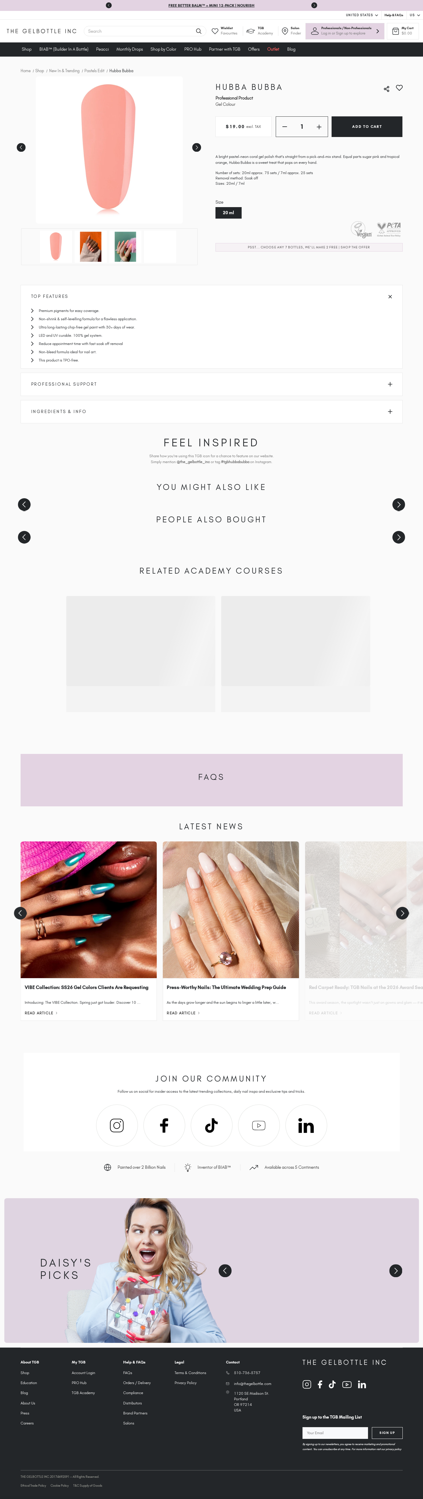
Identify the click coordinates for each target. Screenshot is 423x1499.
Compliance (133, 1393)
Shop (26, 49)
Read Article (41, 1013)
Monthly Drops (129, 49)
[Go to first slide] (314, 5)
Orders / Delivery (137, 1383)
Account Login (83, 1373)
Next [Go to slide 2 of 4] (196, 146)
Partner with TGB (224, 49)
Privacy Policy (186, 1383)
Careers (27, 1423)
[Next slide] (398, 504)
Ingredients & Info (212, 411)
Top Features (211, 296)
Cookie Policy (60, 1485)
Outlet (273, 49)
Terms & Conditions (190, 1373)
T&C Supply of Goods (87, 1485)
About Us (28, 1403)
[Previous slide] (109, 5)
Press (25, 1413)
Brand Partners (135, 1413)
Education (29, 1383)
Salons (128, 1423)
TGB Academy (83, 1393)
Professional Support (212, 384)
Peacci (102, 49)
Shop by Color (163, 49)
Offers (254, 49)
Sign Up (387, 1433)
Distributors (132, 1403)
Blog (291, 49)
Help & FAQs (393, 15)
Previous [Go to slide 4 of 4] (20, 146)
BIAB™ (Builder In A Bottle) (63, 49)
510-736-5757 (247, 1373)
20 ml (228, 212)
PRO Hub (192, 49)
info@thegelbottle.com (252, 1383)
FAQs (127, 1373)
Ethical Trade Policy (33, 1485)
